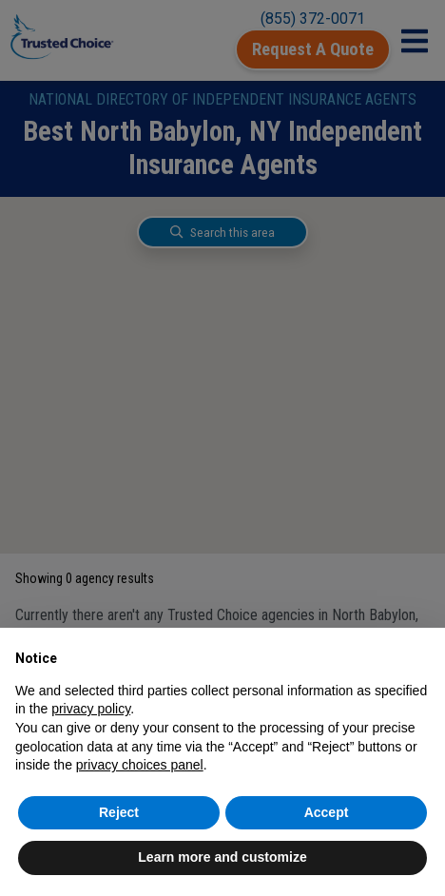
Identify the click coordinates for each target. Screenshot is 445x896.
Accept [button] (326, 812)
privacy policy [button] (90, 708)
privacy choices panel (139, 764)
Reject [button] (119, 812)
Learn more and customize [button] (222, 857)
